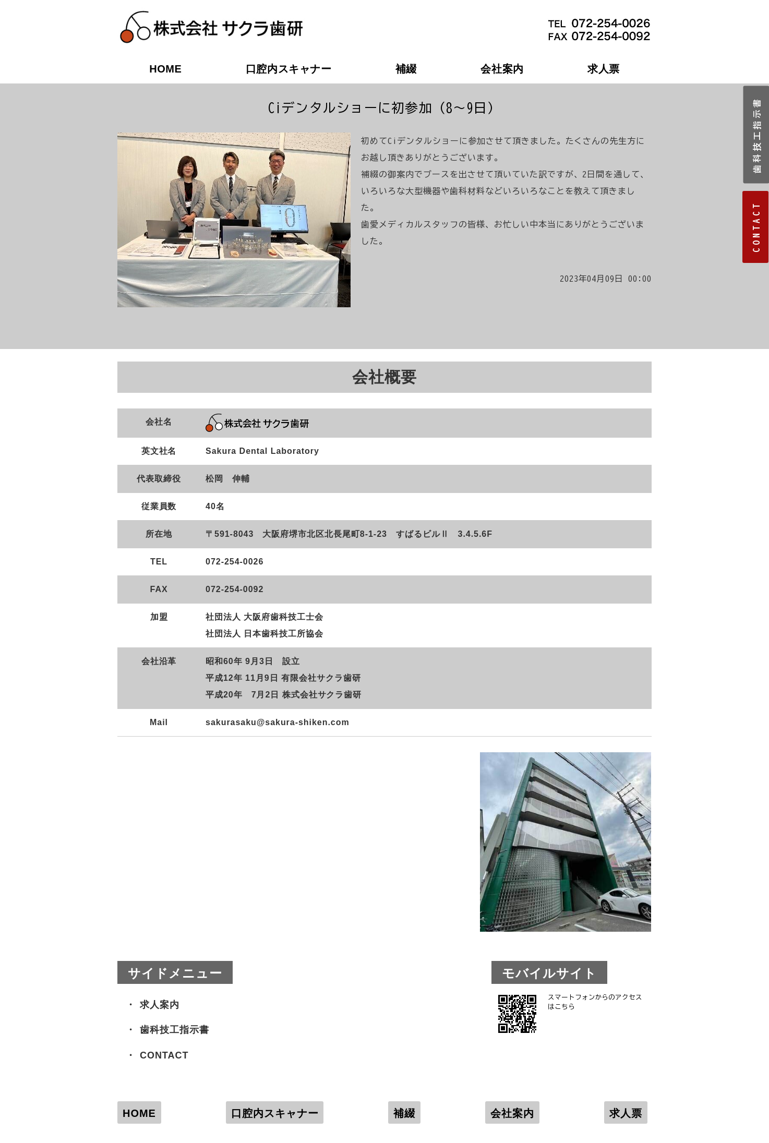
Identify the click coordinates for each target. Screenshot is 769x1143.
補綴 (406, 69)
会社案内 (501, 69)
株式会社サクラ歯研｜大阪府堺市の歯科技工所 (211, 16)
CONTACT (164, 1055)
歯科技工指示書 (174, 1030)
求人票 (603, 69)
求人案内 (159, 1005)
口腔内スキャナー (289, 69)
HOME (165, 69)
